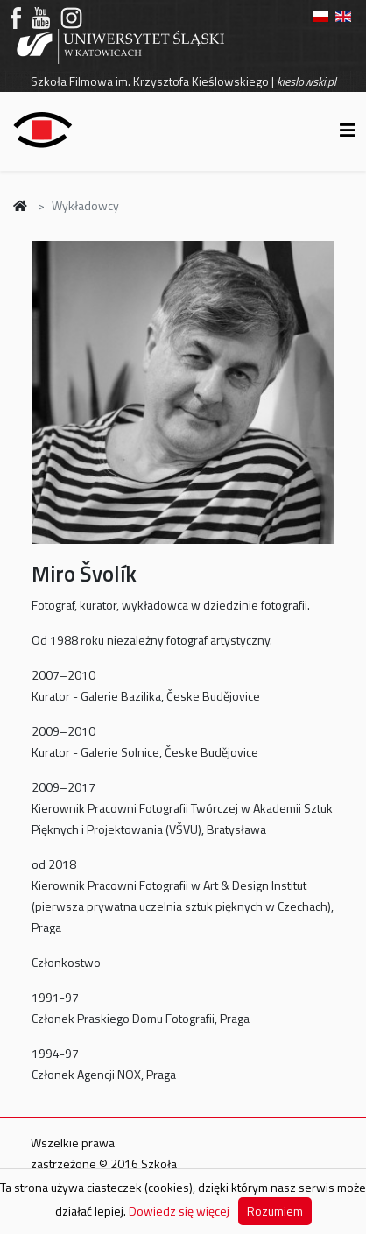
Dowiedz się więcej (179, 1211)
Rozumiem (275, 1211)
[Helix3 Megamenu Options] (347, 130)
